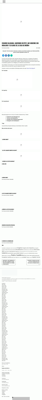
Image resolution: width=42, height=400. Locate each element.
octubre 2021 (4, 346)
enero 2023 (4, 329)
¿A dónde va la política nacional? (8, 209)
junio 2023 (4, 323)
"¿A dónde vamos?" (5, 139)
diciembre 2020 (4, 358)
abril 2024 (3, 312)
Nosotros (3, 374)
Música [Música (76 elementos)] (3, 255)
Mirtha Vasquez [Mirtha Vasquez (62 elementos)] (35, 253)
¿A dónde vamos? (5, 177)
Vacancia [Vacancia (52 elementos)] (30, 257)
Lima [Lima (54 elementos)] (27, 253)
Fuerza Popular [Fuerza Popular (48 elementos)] (35, 251)
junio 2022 (4, 337)
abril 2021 (3, 353)
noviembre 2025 (5, 290)
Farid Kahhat (18, 125)
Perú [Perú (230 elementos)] (23, 255)
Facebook (3, 391)
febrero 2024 (4, 314)
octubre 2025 (4, 291)
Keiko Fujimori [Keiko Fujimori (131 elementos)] (20, 253)
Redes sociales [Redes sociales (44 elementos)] (20, 257)
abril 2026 (3, 284)
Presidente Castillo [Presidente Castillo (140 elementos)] (6, 257)
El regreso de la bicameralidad (7, 241)
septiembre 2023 (5, 320)
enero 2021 (4, 357)
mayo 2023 (4, 324)
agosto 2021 (4, 349)
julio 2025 (3, 294)
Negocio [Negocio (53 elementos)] (6, 255)
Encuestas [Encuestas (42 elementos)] (20, 251)
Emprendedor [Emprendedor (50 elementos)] (7, 251)
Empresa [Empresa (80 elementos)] (17, 251)
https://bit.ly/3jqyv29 (31, 68)
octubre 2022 (4, 332)
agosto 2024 (4, 307)
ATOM (8, 396)
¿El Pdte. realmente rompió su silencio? (9, 193)
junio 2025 (4, 296)
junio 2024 (4, 309)
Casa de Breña (5, 125)
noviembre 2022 (5, 331)
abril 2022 (3, 339)
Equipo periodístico (5, 368)
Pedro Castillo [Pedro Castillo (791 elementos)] (16, 255)
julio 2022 (3, 336)
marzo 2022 (4, 341)
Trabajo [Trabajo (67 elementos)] (27, 257)
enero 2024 (4, 315)
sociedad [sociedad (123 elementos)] (24, 257)
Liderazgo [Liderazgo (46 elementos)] (25, 253)
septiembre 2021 (5, 347)
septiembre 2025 (5, 292)
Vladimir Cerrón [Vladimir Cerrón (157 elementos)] (36, 257)
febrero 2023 (4, 328)
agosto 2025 (4, 293)
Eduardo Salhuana (12, 125)
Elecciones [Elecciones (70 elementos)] (32, 249)
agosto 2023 (4, 321)
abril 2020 (3, 360)
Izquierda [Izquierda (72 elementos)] (15, 253)
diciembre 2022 (4, 330)
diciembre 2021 (4, 344)
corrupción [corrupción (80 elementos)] (36, 248)
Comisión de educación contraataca (8, 225)
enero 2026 (4, 288)
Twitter (3, 392)
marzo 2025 (4, 299)
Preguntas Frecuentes (6, 373)
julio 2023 (3, 322)
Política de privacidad (5, 372)
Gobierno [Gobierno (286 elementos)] (4, 253)
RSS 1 (3, 396)
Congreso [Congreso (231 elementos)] (19, 248)
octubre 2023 (4, 319)
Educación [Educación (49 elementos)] (28, 249)
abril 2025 (3, 298)
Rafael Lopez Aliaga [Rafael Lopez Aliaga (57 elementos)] (14, 257)
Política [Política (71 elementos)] (30, 255)
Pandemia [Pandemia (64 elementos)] (9, 255)
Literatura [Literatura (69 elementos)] (30, 253)
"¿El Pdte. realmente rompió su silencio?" (9, 150)
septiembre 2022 (5, 334)
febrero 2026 (4, 286)
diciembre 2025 (4, 289)
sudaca (3, 112)
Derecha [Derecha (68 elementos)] (13, 249)
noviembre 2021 (5, 345)
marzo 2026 (4, 285)
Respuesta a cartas (5, 387)
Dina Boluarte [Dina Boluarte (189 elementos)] (19, 249)
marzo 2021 (4, 354)
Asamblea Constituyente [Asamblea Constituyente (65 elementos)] (6, 248)
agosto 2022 (4, 335)
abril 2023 (3, 326)
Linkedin (3, 393)
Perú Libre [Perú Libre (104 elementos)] (27, 255)
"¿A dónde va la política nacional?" (8, 161)
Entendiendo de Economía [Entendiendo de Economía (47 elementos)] (26, 251)
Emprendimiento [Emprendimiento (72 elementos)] (12, 251)
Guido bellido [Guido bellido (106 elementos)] (10, 253)
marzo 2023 (4, 327)
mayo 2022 (4, 338)
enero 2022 (4, 343)
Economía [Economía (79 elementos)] (25, 249)
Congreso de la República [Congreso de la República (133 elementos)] (28, 248)
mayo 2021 (4, 352)
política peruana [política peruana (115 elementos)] (35, 255)
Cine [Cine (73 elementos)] (16, 248)
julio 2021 (3, 350)
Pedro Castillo (24, 125)
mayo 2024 (4, 311)
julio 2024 (3, 308)
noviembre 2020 (5, 359)
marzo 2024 (4, 313)
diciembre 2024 (4, 303)
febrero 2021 (4, 356)
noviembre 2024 (5, 304)
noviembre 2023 (5, 317)
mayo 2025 (4, 297)
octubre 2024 (4, 305)
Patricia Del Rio (6, 179)
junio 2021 (4, 351)
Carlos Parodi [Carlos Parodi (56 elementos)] (12, 248)
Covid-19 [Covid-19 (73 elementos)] (3, 249)
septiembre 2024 (5, 306)
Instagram (3, 394)
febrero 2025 (4, 300)
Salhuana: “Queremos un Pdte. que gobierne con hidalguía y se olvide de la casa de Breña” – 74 (16, 112)
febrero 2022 (4, 342)
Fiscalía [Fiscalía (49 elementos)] (31, 251)
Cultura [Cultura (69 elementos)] (6, 249)
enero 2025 (4, 301)
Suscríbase (4, 375)
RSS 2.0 (5, 396)
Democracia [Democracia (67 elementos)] (10, 249)
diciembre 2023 (4, 316)
